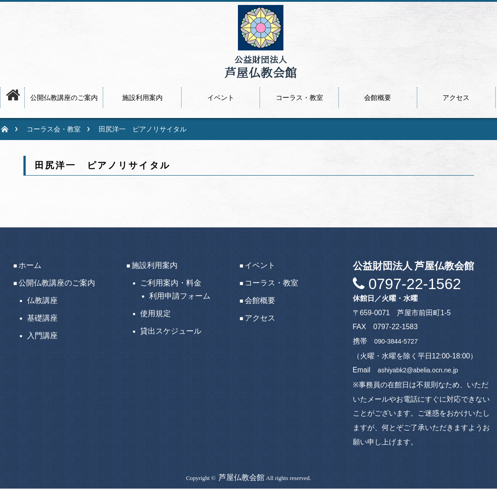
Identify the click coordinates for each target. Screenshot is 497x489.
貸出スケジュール (170, 331)
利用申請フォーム (179, 296)
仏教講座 (42, 300)
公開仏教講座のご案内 (56, 283)
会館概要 (260, 300)
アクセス (260, 318)
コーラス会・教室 (54, 129)
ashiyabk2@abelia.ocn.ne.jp (418, 370)
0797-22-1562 (413, 284)
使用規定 (155, 313)
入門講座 (42, 335)
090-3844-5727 (396, 341)
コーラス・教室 (271, 283)
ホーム (29, 265)
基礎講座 (42, 318)
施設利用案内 (155, 265)
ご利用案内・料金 (170, 283)
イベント (260, 265)
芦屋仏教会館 (241, 477)
